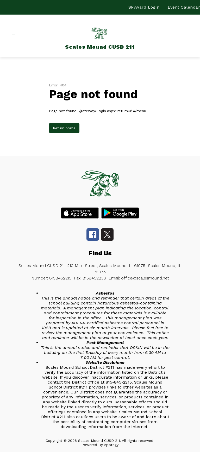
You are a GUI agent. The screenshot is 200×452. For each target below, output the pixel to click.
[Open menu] (13, 36)
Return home (64, 128)
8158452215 (60, 278)
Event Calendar (184, 7)
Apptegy (111, 445)
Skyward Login (144, 7)
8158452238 (94, 278)
